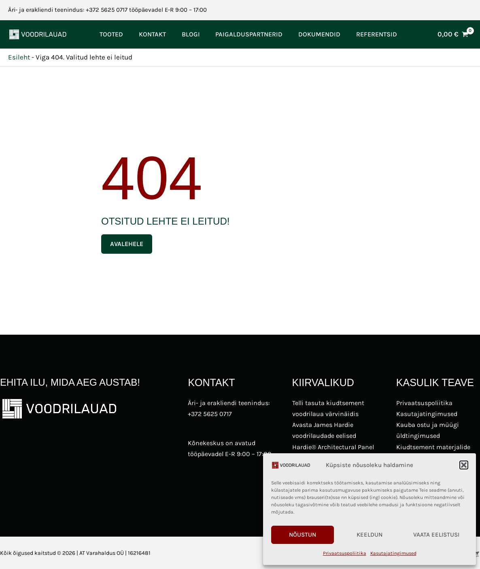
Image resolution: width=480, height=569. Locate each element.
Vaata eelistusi (436, 534)
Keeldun (369, 534)
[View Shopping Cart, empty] (453, 34)
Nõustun (302, 534)
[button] (464, 465)
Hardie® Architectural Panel (333, 447)
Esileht (19, 57)
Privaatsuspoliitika (344, 553)
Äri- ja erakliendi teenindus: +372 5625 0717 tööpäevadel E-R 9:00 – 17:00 (107, 9)
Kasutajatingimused (393, 553)
